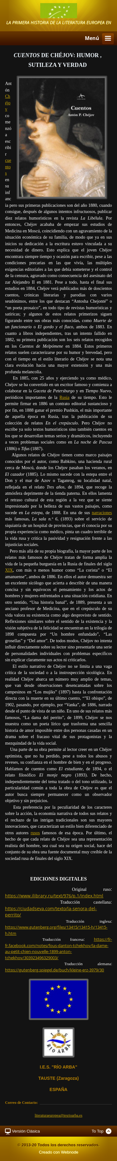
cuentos (8, 167)
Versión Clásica (26, 1131)
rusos (35, 833)
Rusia (65, 397)
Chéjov (7, 103)
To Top (98, 1131)
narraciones (102, 512)
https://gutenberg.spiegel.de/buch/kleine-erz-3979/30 (54, 970)
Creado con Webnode (58, 1152)
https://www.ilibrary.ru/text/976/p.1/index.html (54, 896)
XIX (9, 570)
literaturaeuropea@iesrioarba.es (58, 1115)
